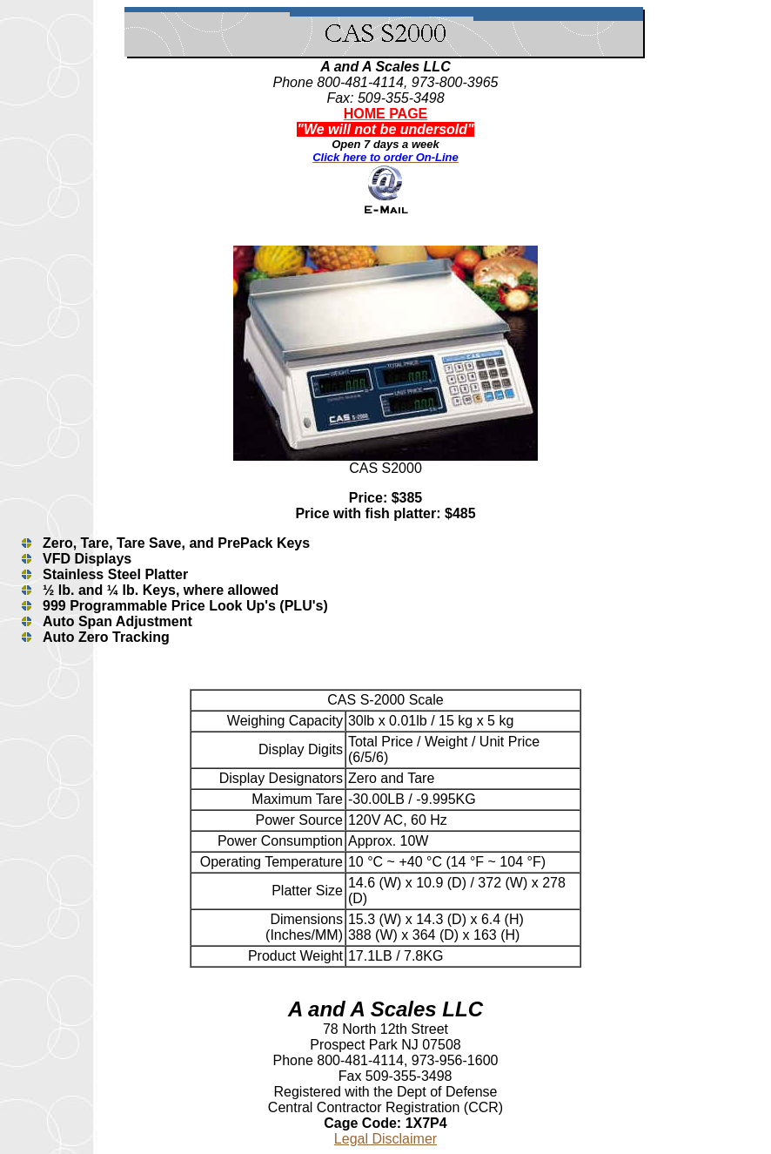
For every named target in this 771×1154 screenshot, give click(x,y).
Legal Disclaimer (385, 1138)
